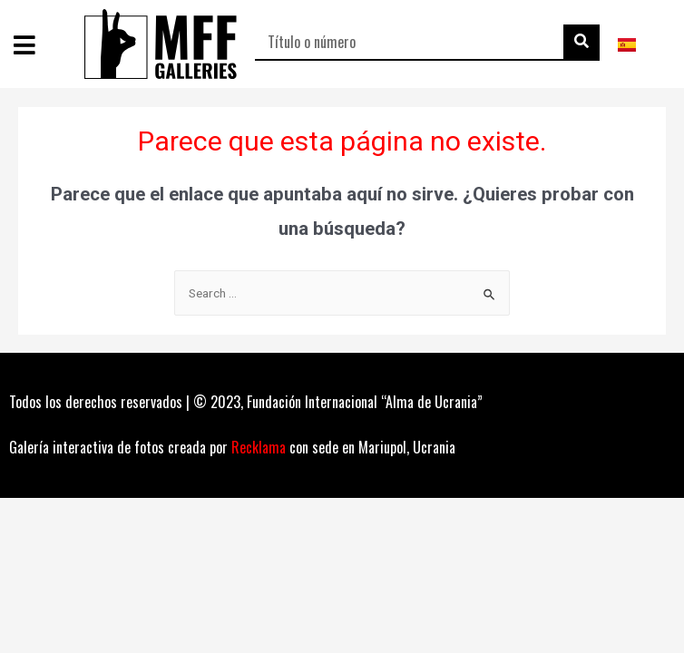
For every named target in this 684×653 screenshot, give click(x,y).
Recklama (258, 447)
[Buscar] (581, 41)
